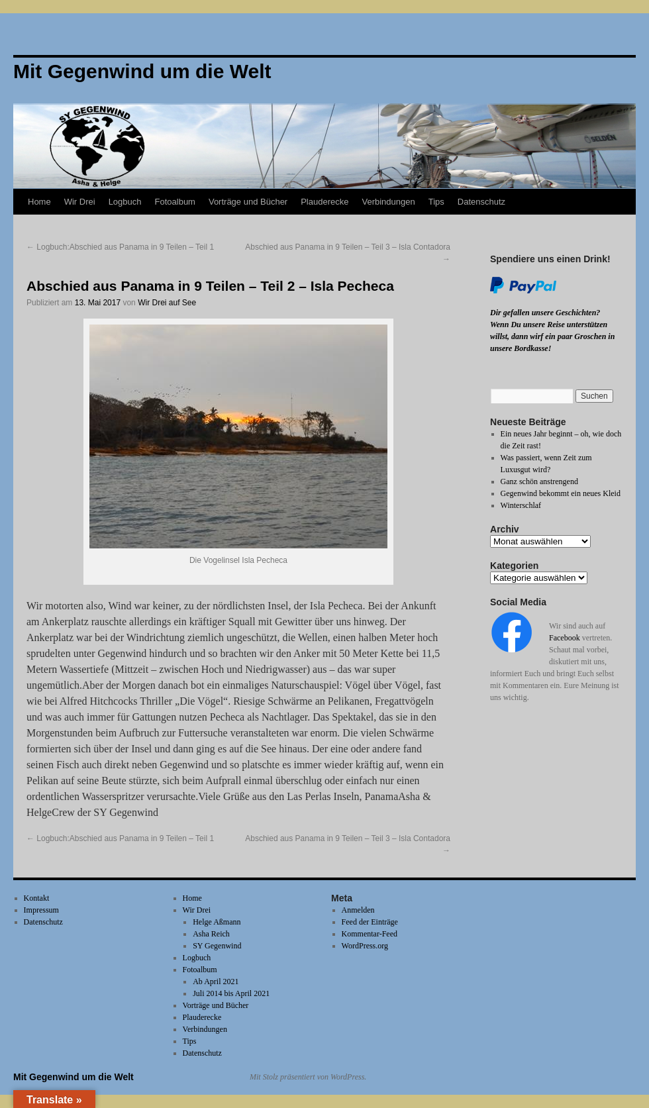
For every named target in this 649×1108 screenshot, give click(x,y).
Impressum (41, 910)
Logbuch (125, 202)
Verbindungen (388, 202)
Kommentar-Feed (369, 933)
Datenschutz (481, 202)
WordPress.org (365, 945)
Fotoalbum (175, 202)
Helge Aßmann (216, 922)
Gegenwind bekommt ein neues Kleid (561, 493)
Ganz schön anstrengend (539, 481)
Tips (436, 202)
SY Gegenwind (217, 945)
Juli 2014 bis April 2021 (231, 993)
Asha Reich (211, 933)
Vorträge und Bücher (248, 202)
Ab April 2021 (215, 981)
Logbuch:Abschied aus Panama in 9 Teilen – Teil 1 (120, 247)
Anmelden (358, 910)
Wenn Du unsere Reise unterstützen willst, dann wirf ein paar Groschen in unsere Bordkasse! (552, 336)
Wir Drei (79, 202)
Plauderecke (324, 202)
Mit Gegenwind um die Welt (73, 1077)
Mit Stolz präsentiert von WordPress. (308, 1077)
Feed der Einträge (370, 922)
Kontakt (37, 898)
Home (39, 202)
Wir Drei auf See (167, 302)
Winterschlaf (521, 505)
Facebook (564, 637)
